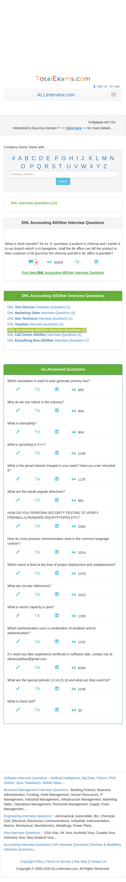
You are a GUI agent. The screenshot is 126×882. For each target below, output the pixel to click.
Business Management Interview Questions (36, 790)
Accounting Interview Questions (27, 845)
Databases (33, 783)
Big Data (88, 778)
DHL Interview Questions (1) (38, 307)
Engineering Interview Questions (28, 816)
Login (114, 86)
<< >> (74, 128)
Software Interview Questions (25, 778)
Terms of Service (58, 861)
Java (19, 783)
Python (102, 778)
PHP (112, 778)
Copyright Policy (32, 861)
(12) (34, 203)
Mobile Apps (52, 783)
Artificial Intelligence (65, 778)
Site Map (80, 861)
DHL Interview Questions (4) (41, 313)
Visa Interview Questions (22, 833)
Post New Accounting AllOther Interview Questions (63, 272)
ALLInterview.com (56, 94)
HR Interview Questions (70, 845)
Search (63, 181)
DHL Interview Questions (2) (35, 324)
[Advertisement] (63, 38)
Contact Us (98, 861)
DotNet (9, 783)
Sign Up (99, 86)
